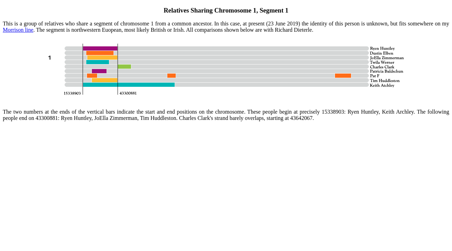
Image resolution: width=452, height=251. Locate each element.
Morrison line (18, 30)
